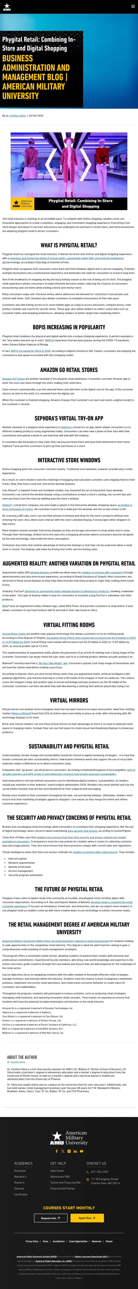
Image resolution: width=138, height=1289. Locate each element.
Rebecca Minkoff (21, 713)
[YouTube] (81, 1151)
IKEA (5, 606)
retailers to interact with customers (102, 572)
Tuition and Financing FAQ (65, 1182)
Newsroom (96, 1241)
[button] (133, 7)
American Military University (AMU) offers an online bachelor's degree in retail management (55, 941)
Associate (20, 1171)
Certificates (21, 1194)
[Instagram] (69, 1151)
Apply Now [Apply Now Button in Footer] (85, 1218)
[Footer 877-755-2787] (104, 1172)
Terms (45, 1241)
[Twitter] (62, 1151)
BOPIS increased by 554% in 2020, (31, 350)
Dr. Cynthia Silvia (16, 115)
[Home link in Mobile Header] (7, 7)
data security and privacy (82, 830)
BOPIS (49, 340)
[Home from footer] (69, 1137)
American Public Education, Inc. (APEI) (54, 1261)
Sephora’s (67, 427)
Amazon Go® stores (13, 378)
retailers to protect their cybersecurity (95, 852)
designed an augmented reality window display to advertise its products (67, 591)
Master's (19, 1182)
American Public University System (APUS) (37, 1256)
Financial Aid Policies (62, 1188)
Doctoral (19, 1188)
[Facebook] (56, 1151)
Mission (109, 1241)
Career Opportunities (78, 1241)
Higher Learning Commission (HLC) (91, 1256)
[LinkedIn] (75, 1151)
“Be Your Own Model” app (53, 663)
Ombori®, (7, 505)
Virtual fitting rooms (14, 633)
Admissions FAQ (59, 1176)
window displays (40, 572)
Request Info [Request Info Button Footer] (48, 1218)
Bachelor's (20, 1176)
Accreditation (59, 1241)
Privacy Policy (32, 1241)
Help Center (57, 1171)
